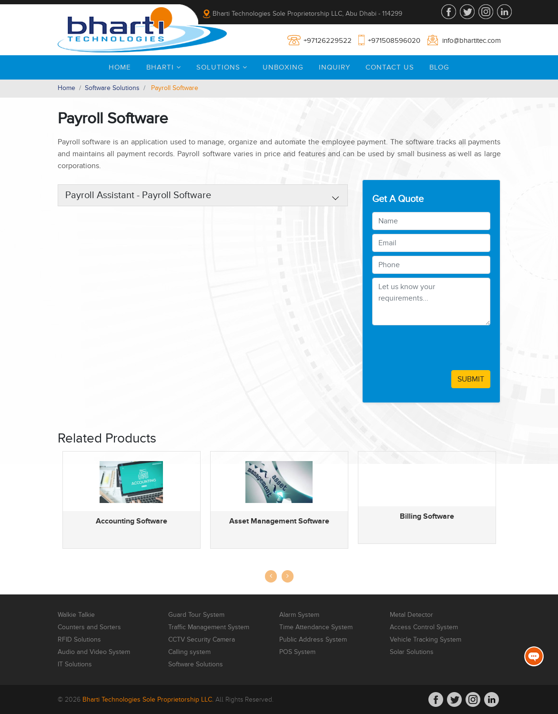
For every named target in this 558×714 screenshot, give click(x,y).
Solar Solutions (412, 652)
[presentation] (444, 347)
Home (120, 67)
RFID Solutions (79, 640)
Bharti (163, 67)
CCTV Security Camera (201, 640)
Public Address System (313, 640)
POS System (297, 652)
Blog (439, 67)
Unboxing (283, 67)
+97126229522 (328, 40)
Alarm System (299, 615)
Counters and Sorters (89, 627)
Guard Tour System (196, 615)
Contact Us (389, 67)
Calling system (189, 652)
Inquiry (334, 67)
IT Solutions (75, 664)
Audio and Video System (94, 652)
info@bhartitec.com (471, 40)
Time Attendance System (316, 627)
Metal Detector (411, 615)
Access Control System (424, 627)
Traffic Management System (208, 627)
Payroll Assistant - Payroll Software (138, 195)
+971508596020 (394, 40)
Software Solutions (112, 88)
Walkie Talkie (76, 615)
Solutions (221, 67)
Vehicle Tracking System (425, 640)
